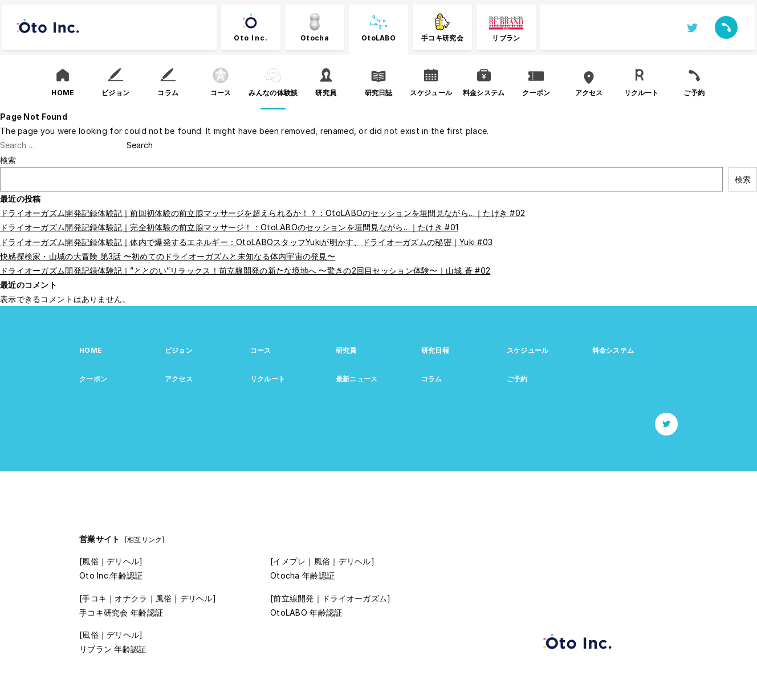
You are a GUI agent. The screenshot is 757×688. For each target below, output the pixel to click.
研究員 (346, 350)
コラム (431, 378)
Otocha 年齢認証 (302, 575)
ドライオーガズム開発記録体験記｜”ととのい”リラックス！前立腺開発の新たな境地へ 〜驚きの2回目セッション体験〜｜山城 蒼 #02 (245, 270)
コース (260, 350)
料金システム (613, 350)
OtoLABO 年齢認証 (306, 612)
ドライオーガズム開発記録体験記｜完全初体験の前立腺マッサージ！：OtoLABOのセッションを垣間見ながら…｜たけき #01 (229, 227)
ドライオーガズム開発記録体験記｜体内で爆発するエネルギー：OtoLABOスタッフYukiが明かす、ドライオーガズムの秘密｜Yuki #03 (246, 242)
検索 (8, 160)
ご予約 (517, 378)
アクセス (179, 378)
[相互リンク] (145, 539)
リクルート (267, 378)
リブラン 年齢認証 (113, 649)
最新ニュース (357, 378)
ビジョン (179, 350)
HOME (90, 350)
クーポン (93, 378)
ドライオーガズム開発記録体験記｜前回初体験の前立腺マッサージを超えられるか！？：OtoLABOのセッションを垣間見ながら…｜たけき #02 (262, 213)
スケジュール (528, 350)
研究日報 (435, 350)
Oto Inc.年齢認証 (111, 575)
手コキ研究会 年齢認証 (121, 612)
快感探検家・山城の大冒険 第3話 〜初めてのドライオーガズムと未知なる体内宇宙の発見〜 (167, 256)
